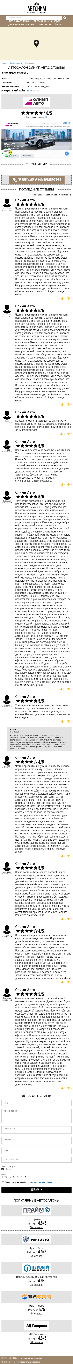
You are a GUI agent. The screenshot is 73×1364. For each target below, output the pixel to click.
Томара (7, 450)
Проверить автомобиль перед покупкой (36, 179)
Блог (58, 24)
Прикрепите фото (8, 1166)
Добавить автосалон (21, 24)
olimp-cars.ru (33, 91)
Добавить (36, 1189)
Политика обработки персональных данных (20, 1362)
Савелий (6, 208)
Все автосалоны (19, 21)
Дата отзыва (51, 195)
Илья (7, 421)
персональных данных (43, 1182)
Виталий (6, 501)
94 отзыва (36, 1313)
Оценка (4, 1175)
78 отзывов (36, 1285)
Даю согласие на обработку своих (27, 1182)
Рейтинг (64, 195)
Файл (8, 1169)
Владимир (7, 998)
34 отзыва (36, 1256)
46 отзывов (36, 1227)
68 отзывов (36, 1342)
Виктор (7, 766)
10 (46, 117)
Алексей (7, 705)
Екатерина (7, 872)
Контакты (45, 24)
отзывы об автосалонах (31, 1358)
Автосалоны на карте (47, 21)
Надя (7, 935)
